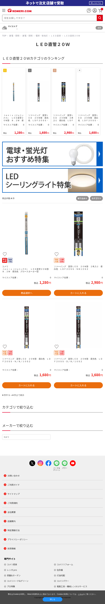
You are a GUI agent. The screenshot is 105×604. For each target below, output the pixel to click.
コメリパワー (63, 581)
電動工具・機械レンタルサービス (72, 586)
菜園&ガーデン (14, 575)
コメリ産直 (12, 564)
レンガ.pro (12, 570)
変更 (99, 27)
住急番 (60, 570)
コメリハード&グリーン (17, 581)
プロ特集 (11, 586)
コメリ (6, 437)
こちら (80, 594)
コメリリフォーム (65, 564)
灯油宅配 (61, 575)
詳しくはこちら (96, 3)
